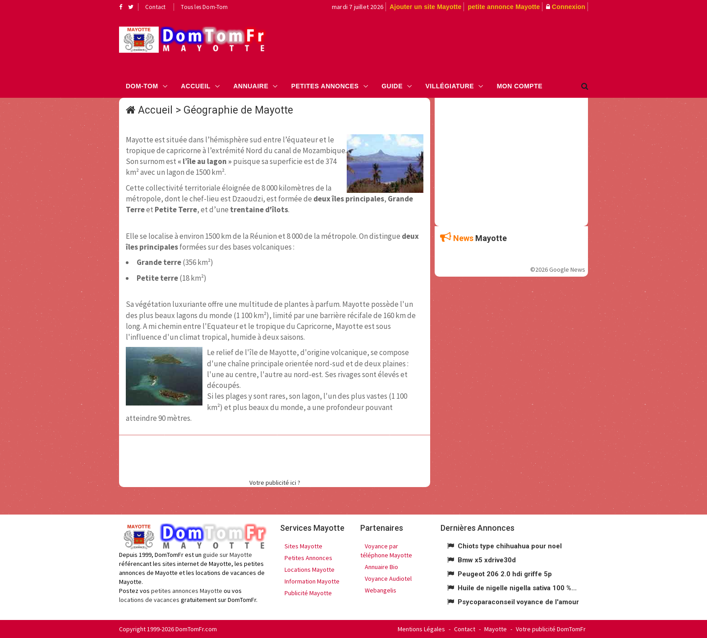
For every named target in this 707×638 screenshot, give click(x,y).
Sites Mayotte (303, 546)
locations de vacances (149, 600)
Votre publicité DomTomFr (551, 629)
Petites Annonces (325, 86)
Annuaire (250, 86)
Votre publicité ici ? (274, 482)
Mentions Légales (421, 629)
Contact (155, 7)
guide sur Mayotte (227, 555)
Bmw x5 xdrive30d (487, 560)
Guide (392, 86)
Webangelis (380, 590)
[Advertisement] (444, 43)
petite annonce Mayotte (504, 6)
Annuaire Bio (381, 567)
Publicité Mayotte (308, 593)
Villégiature (450, 86)
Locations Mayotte (310, 569)
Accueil (196, 86)
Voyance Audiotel (388, 578)
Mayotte (495, 629)
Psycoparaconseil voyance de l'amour (518, 602)
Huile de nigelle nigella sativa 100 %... (517, 588)
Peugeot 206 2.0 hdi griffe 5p (505, 574)
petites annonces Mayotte (186, 591)
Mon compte (519, 86)
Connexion (568, 6)
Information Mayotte (312, 581)
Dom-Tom (142, 86)
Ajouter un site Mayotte (425, 6)
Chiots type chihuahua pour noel (510, 546)
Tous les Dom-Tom (204, 7)
